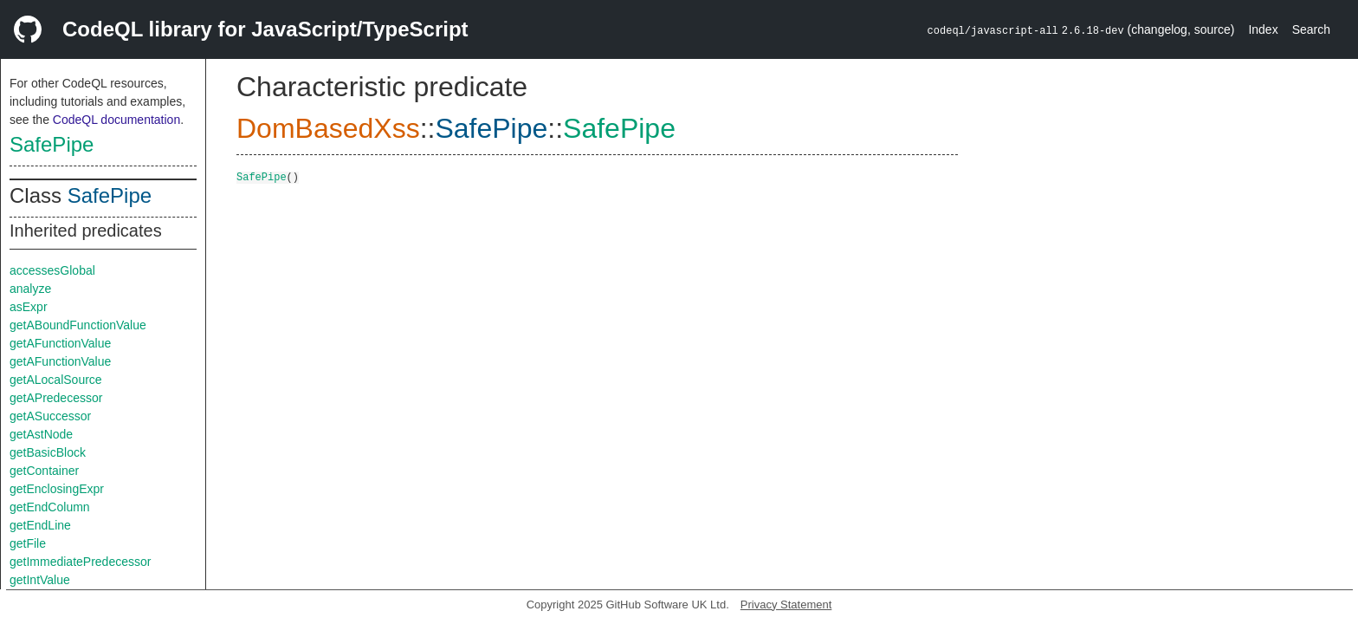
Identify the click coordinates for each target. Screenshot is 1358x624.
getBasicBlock (48, 452)
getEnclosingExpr (57, 489)
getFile (28, 543)
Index (1262, 29)
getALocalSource (56, 380)
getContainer (44, 471)
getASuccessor (50, 416)
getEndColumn (50, 507)
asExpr (29, 307)
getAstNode (41, 434)
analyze (30, 289)
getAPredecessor (56, 398)
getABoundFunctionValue (78, 325)
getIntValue (40, 580)
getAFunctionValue (60, 343)
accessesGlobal (52, 270)
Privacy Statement (786, 604)
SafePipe (52, 144)
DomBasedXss (328, 128)
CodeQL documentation (116, 120)
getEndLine (40, 525)
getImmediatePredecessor (80, 562)
